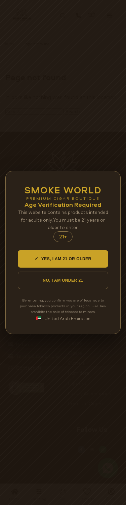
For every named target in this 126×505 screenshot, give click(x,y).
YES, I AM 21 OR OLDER (63, 258)
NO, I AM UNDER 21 (63, 280)
